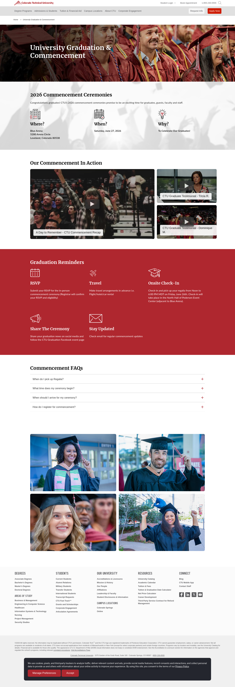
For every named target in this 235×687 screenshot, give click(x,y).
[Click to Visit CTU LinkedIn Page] (187, 594)
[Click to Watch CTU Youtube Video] (200, 594)
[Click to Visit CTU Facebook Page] (181, 594)
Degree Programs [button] (23, 11)
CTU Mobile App (186, 583)
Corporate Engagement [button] (130, 11)
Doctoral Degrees (22, 590)
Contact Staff (185, 586)
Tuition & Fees (144, 586)
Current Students (63, 579)
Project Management (24, 619)
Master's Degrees (22, 586)
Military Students (63, 586)
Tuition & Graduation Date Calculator (154, 590)
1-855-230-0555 (209, 3)
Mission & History (105, 583)
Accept (75, 671)
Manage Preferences (49, 671)
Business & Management (26, 600)
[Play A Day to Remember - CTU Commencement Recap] (92, 204)
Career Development (147, 597)
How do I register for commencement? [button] (54, 407)
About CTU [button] (110, 11)
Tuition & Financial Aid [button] (70, 11)
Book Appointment (188, 3)
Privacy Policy (39, 665)
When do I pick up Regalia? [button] (48, 379)
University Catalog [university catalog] (146, 579)
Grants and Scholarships (67, 604)
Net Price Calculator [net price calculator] (147, 593)
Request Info (196, 11)
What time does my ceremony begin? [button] (53, 388)
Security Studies (22, 622)
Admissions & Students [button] (45, 11)
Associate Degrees (23, 579)
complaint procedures (61, 650)
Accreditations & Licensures (110, 579)
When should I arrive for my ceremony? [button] (55, 397)
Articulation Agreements (67, 612)
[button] (167, 3)
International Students (66, 593)
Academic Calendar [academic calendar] (147, 583)
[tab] (117, 379)
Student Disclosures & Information (112, 597)
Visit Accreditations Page (80, 650)
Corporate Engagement (66, 608)
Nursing (18, 615)
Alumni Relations (63, 583)
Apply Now (214, 11)
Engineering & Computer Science (30, 604)
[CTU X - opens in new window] (194, 594)
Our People (102, 586)
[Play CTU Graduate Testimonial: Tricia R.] (187, 186)
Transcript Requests (65, 597)
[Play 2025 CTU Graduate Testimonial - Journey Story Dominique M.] (187, 222)
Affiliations (102, 590)
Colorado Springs (105, 608)
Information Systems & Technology (30, 611)
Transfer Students (64, 590)
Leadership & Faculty (106, 593)
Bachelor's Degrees (23, 583)
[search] (220, 2)
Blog (181, 579)
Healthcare (19, 608)
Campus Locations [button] (93, 11)
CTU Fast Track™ (63, 601)
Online (100, 611)
